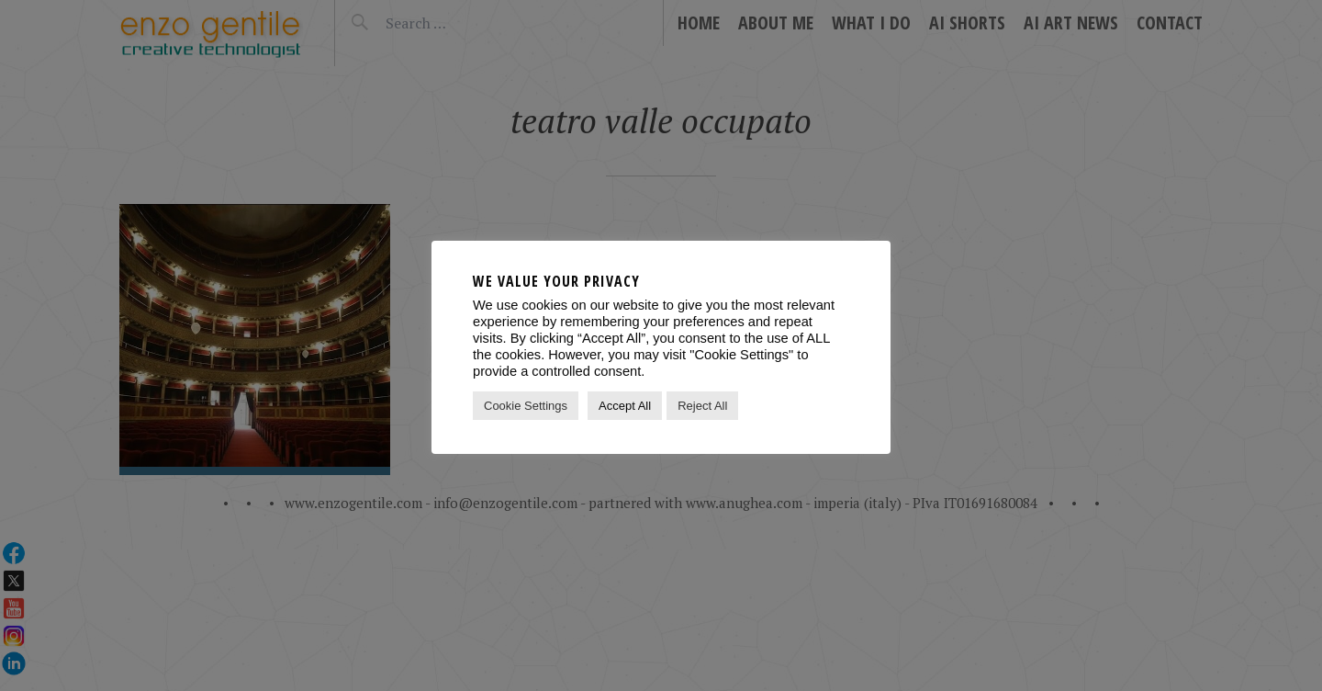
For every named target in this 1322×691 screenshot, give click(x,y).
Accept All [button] (625, 406)
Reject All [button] (702, 406)
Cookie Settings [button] (525, 406)
